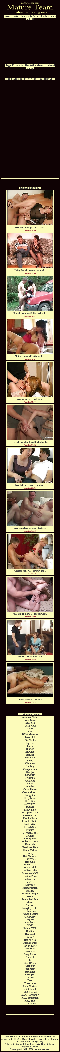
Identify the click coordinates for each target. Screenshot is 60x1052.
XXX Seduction (29, 997)
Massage (30, 884)
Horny (29, 853)
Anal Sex (30, 722)
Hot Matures (30, 856)
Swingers (30, 974)
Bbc (30, 731)
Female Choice (30, 821)
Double (30, 806)
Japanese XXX (30, 873)
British (30, 754)
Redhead (30, 934)
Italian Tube (30, 870)
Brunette (30, 757)
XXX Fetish (30, 989)
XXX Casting (30, 986)
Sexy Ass (30, 951)
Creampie (30, 777)
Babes (30, 728)
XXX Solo (29, 1000)
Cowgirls (30, 775)
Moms (30, 902)
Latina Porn (30, 876)
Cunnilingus (30, 789)
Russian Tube (30, 942)
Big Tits (30, 743)
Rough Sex (30, 939)
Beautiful (30, 737)
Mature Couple (30, 893)
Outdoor (30, 922)
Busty (30, 760)
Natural (30, 905)
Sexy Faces (30, 954)
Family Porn (30, 818)
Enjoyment (30, 809)
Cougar (30, 772)
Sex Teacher (29, 945)
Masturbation (29, 887)
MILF (30, 896)
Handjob (30, 844)
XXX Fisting (30, 992)
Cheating (30, 763)
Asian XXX (30, 725)
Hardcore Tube (30, 847)
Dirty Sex (30, 801)
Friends (30, 830)
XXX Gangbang (30, 994)
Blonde (30, 748)
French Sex (18, 65)
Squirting (30, 966)
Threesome (30, 983)
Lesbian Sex (29, 879)
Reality (30, 931)
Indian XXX (30, 864)
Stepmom (30, 968)
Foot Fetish (30, 824)
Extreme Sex (30, 815)
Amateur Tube (30, 717)
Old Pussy (30, 916)
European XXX (30, 812)
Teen (29, 980)
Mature (41, 65)
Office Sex (30, 911)
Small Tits (30, 963)
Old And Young (30, 913)
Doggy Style (30, 803)
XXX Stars (30, 1003)
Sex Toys (30, 948)
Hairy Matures (30, 841)
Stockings (30, 971)
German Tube (30, 832)
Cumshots (29, 786)
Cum (30, 783)
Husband (30, 861)
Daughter (30, 795)
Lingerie (30, 882)
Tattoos (30, 977)
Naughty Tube (30, 908)
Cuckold (30, 780)
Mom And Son (30, 899)
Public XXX (29, 928)
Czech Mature (30, 792)
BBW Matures (30, 734)
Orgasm (30, 919)
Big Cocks (30, 740)
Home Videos (30, 850)
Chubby (30, 766)
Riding (30, 937)
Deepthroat (30, 798)
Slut (30, 960)
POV (30, 925)
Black (30, 746)
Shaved (30, 957)
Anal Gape (30, 720)
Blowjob (30, 751)
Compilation (30, 769)
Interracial (30, 867)
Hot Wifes (30, 65)
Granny (30, 835)
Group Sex (30, 838)
